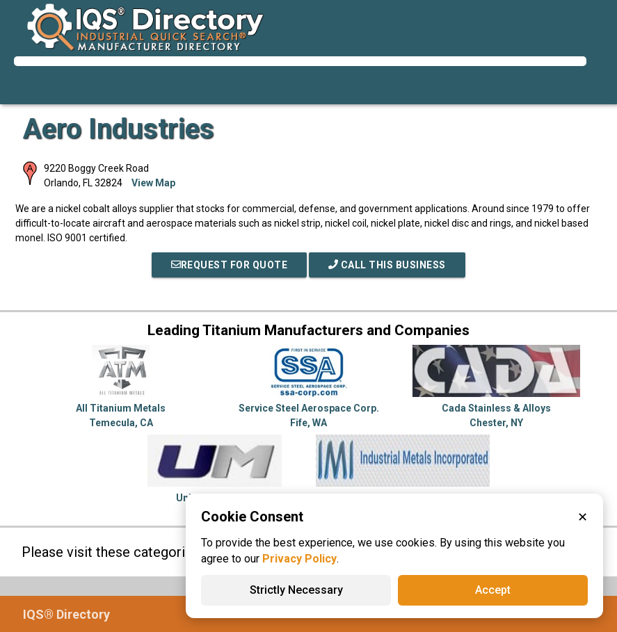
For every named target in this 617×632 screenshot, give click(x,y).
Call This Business (387, 264)
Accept (493, 590)
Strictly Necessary (296, 590)
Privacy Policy (299, 558)
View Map (153, 182)
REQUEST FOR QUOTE (229, 264)
